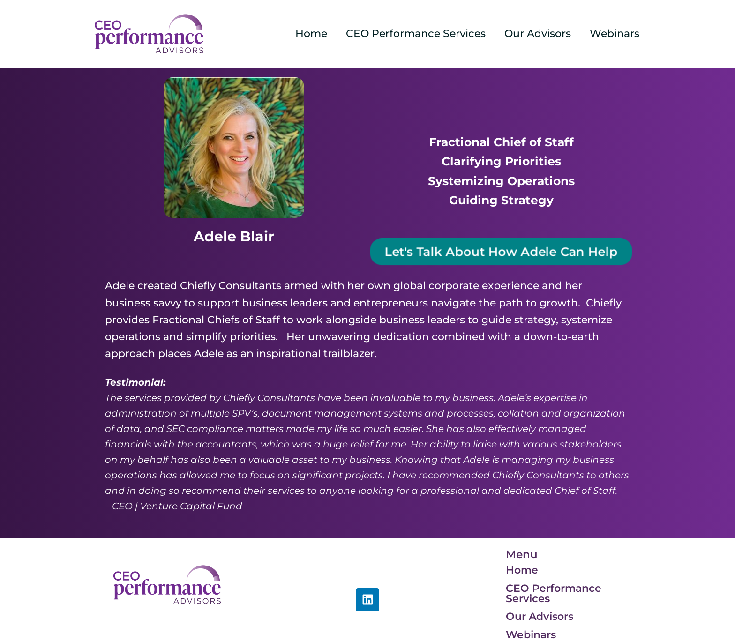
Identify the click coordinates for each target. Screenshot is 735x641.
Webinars (613, 33)
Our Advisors (535, 33)
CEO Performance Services (411, 33)
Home (305, 33)
